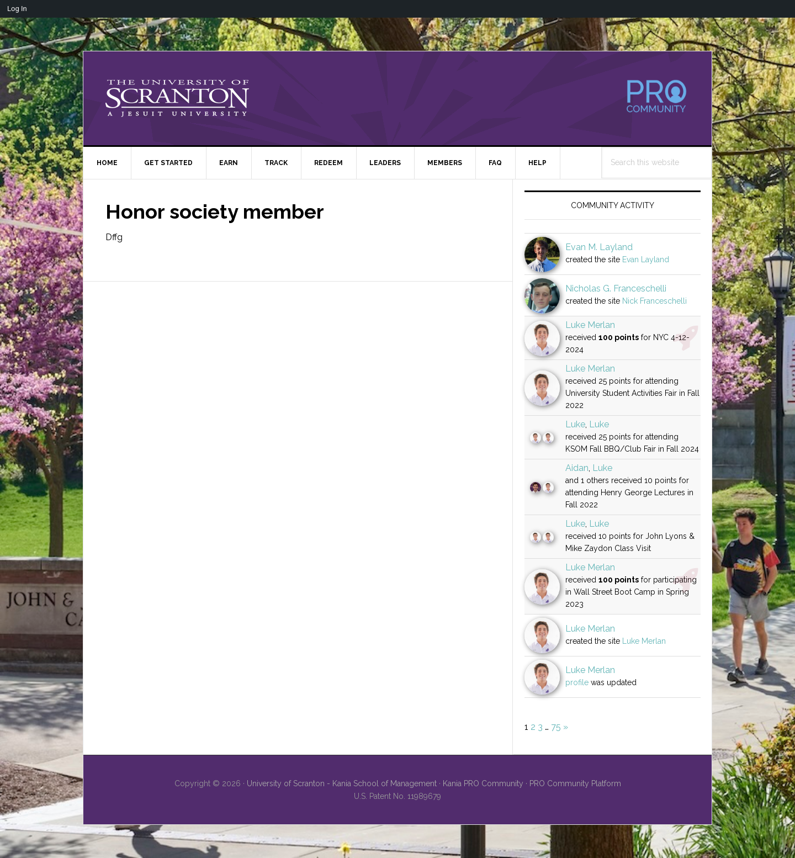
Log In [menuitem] (17, 8)
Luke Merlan (590, 325)
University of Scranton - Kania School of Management (342, 783)
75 (556, 727)
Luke (575, 424)
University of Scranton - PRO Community (177, 98)
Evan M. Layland (599, 247)
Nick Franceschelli (654, 300)
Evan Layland (645, 259)
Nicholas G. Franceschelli (615, 288)
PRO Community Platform (575, 783)
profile (577, 682)
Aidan (577, 468)
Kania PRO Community (483, 783)
